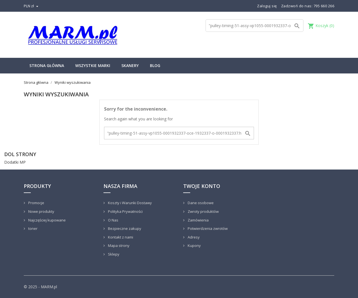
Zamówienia (198, 220)
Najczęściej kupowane (46, 220)
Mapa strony (118, 245)
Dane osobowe (200, 202)
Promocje (35, 202)
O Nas (112, 220)
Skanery (130, 65)
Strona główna (46, 65)
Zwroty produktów (203, 211)
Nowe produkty (40, 211)
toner (32, 228)
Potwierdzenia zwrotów (207, 228)
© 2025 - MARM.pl (40, 286)
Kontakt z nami (120, 237)
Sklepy (113, 254)
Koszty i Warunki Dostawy (129, 202)
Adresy (193, 237)
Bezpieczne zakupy (124, 228)
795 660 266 (324, 5)
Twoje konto (201, 186)
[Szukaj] (254, 25)
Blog (155, 65)
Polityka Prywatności (125, 211)
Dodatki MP (15, 162)
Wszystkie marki (92, 65)
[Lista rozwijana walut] (32, 5)
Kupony (194, 245)
